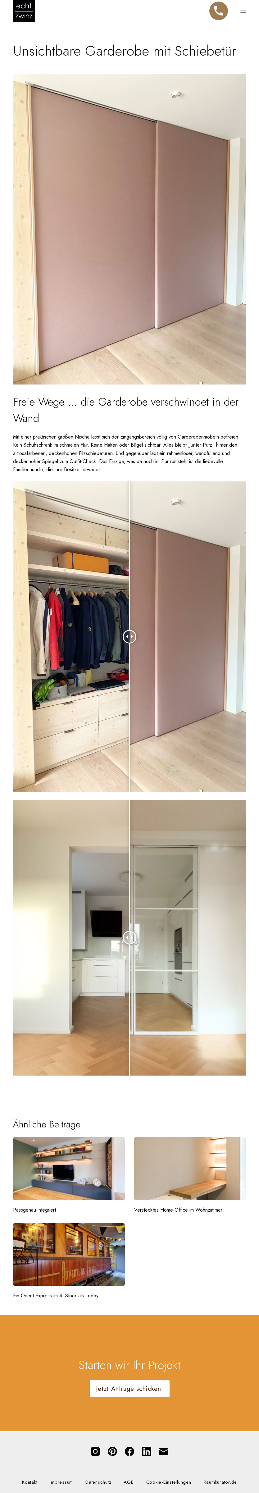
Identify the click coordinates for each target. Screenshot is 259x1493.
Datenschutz (98, 1482)
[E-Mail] (163, 1451)
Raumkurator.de (220, 1482)
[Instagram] (95, 1451)
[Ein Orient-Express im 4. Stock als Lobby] (69, 1254)
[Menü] (243, 11)
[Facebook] (129, 1451)
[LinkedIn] (146, 1451)
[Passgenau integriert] (69, 1168)
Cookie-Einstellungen (168, 1482)
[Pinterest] (112, 1451)
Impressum (61, 1482)
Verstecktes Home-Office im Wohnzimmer (178, 1209)
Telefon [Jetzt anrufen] (218, 8)
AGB (129, 1482)
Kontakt (29, 1482)
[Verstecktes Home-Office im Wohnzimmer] (190, 1168)
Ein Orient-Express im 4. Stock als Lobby (55, 1295)
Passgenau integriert (34, 1209)
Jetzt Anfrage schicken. (129, 1388)
